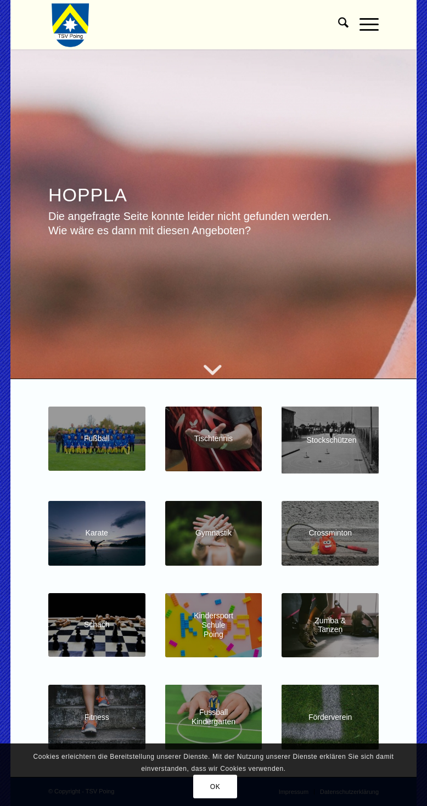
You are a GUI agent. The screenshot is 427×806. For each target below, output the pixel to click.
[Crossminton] (330, 533)
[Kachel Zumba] (330, 625)
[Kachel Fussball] (96, 439)
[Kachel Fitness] (96, 717)
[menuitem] (338, 24)
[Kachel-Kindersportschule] (213, 625)
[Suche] (338, 24)
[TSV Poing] (70, 24)
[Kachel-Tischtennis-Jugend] (213, 439)
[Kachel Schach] (96, 625)
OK (215, 787)
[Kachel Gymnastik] (213, 533)
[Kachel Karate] (96, 533)
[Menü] (364, 24)
